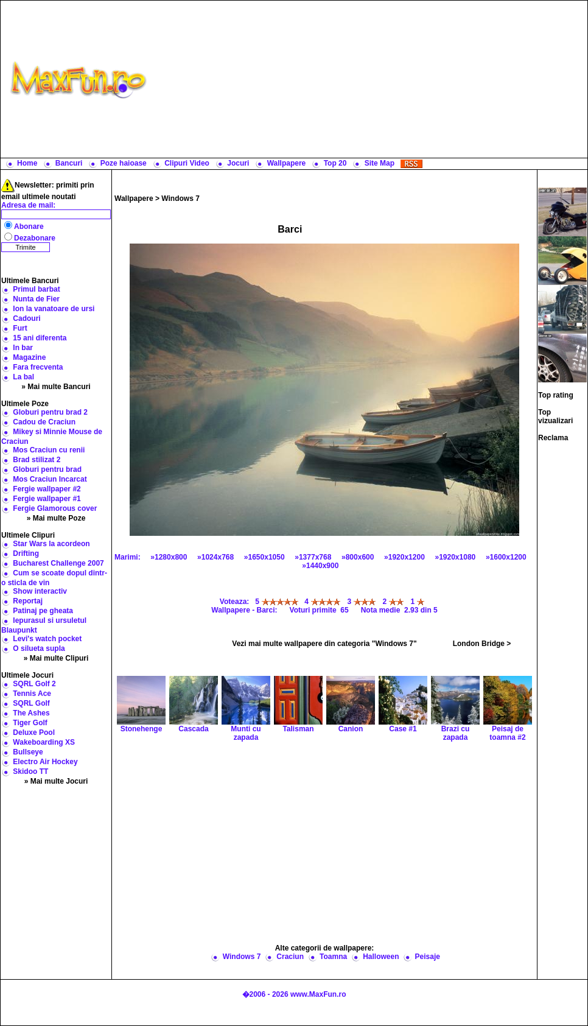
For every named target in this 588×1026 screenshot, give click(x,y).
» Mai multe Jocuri (56, 781)
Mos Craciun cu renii (49, 450)
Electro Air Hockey (45, 761)
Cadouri (26, 318)
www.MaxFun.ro (318, 994)
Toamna (333, 956)
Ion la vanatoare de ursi (53, 308)
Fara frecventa (38, 367)
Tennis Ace (32, 693)
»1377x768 (313, 557)
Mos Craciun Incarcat (49, 479)
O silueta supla (39, 648)
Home (27, 163)
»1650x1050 (264, 557)
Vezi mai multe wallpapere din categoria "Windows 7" (324, 643)
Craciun (290, 956)
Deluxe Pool (34, 732)
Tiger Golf (30, 723)
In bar (23, 347)
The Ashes (31, 713)
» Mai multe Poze (56, 518)
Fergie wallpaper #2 (46, 489)
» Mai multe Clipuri (56, 658)
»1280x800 (168, 557)
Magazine (29, 357)
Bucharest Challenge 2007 (58, 563)
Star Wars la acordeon (51, 543)
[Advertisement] (369, 79)
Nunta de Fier (36, 299)
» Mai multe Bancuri (55, 386)
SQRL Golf (31, 703)
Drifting (26, 553)
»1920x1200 (404, 557)
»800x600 (357, 557)
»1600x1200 (506, 557)
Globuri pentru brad (47, 469)
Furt (20, 328)
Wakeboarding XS (44, 742)
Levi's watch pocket (47, 638)
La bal (23, 377)
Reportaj (28, 601)
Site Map (379, 163)
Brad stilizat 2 (36, 459)
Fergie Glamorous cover (55, 508)
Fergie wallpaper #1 (46, 498)
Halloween (381, 956)
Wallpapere (286, 163)
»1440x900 (320, 565)
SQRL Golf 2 (34, 684)
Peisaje (427, 956)
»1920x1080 (455, 557)
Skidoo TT (30, 771)
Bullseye (28, 752)
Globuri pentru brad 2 (50, 412)
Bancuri (69, 163)
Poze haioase (123, 163)
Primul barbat (36, 289)
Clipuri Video (186, 163)
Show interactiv (40, 591)
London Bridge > (482, 643)
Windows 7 (180, 198)
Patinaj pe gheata (43, 610)
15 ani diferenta (39, 338)
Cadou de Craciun (44, 422)
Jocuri (238, 163)
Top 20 (335, 163)
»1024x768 (215, 557)
